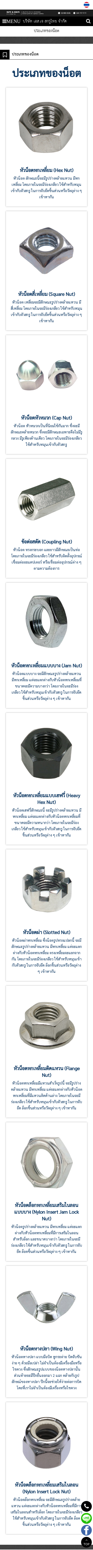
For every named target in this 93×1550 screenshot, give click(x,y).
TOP (86, 1542)
